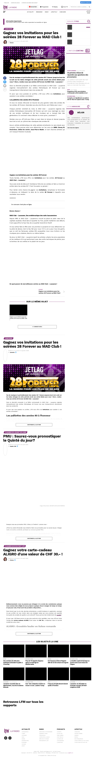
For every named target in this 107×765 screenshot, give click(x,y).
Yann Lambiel (60, 737)
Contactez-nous (15, 2)
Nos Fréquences (79, 741)
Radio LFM (13, 448)
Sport (23, 748)
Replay (55, 6)
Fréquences (42, 737)
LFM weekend (60, 743)
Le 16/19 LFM (60, 741)
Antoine (12, 354)
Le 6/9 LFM (59, 735)
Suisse (23, 741)
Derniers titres (43, 735)
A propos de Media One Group (30, 2)
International (25, 743)
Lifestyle (54, 12)
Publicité (6, 2)
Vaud (23, 739)
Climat (23, 735)
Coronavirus (25, 734)
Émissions (39, 12)
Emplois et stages (44, 741)
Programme (44, 6)
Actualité (30, 12)
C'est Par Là (60, 739)
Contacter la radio (44, 739)
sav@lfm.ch (70, 755)
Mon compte (85, 2)
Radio (46, 12)
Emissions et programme (45, 734)
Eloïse (12, 42)
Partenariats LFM (43, 743)
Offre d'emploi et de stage (82, 743)
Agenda (76, 737)
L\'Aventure (60, 744)
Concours (63, 12)
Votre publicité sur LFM (81, 744)
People (76, 739)
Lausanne (24, 737)
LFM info (59, 734)
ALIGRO (59, 617)
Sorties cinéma (78, 735)
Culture (24, 746)
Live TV (64, 6)
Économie (24, 744)
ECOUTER (33, 7)
